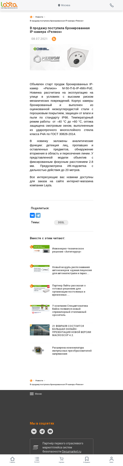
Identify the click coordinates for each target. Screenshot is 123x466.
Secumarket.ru (71, 451)
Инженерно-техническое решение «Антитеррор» (68, 250)
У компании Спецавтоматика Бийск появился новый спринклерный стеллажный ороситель (70, 310)
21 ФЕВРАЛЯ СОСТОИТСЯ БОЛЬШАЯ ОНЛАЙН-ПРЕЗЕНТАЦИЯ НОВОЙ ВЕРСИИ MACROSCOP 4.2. (71, 331)
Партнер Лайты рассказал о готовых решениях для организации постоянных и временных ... (69, 290)
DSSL (61, 222)
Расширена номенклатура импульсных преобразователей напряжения (71, 350)
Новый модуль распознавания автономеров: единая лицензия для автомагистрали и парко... (72, 270)
